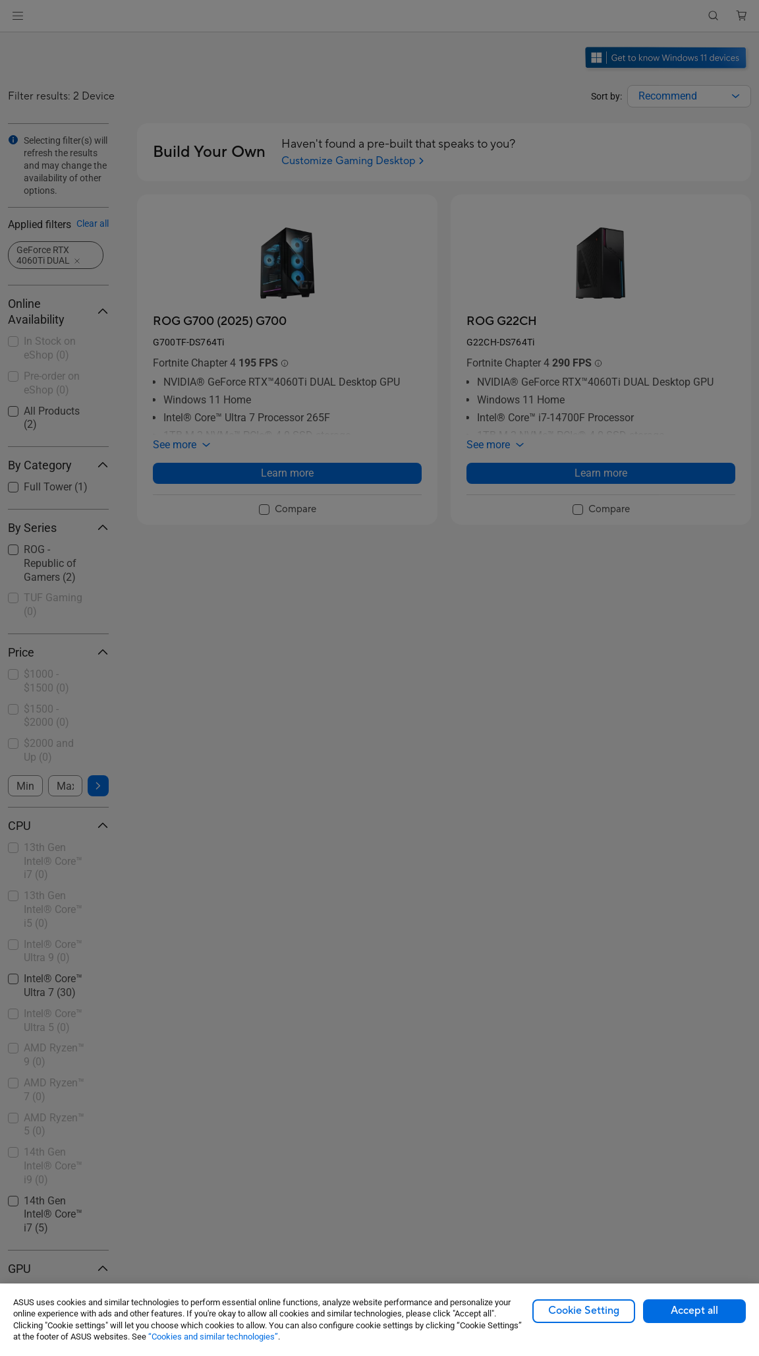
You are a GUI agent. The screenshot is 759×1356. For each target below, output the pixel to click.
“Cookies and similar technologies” (213, 1336)
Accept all (694, 1310)
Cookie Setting (583, 1310)
